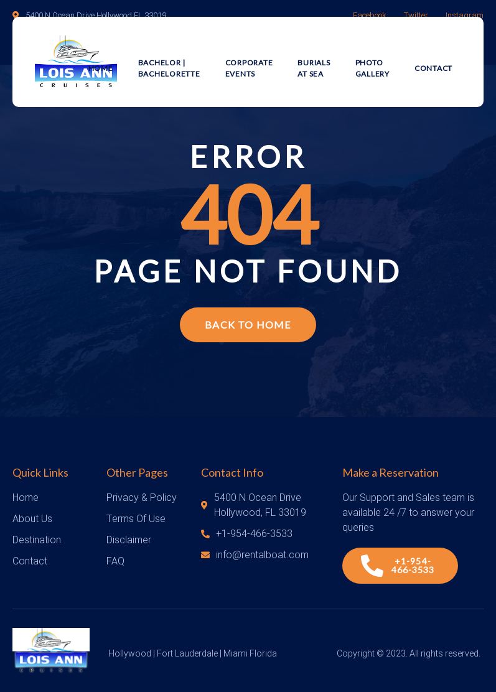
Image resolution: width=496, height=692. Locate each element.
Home (100, 68)
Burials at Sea (313, 68)
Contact (433, 68)
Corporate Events (249, 68)
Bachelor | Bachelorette (169, 68)
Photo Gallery (372, 68)
